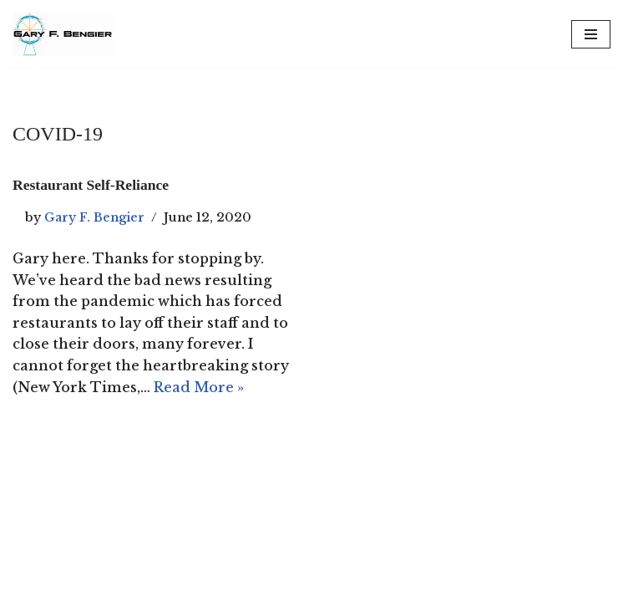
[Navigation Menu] (590, 34)
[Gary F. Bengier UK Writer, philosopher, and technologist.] (63, 34)
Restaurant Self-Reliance (91, 184)
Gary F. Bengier (94, 217)
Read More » (199, 387)
